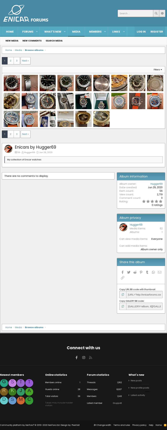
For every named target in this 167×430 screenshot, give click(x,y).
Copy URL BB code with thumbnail (137, 290)
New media (12, 40)
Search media (54, 40)
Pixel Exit (77, 425)
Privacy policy (138, 425)
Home (10, 31)
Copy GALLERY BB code (131, 301)
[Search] (135, 13)
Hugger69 (31, 152)
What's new (52, 31)
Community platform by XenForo (32, 425)
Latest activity (137, 394)
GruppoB (116, 403)
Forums (27, 31)
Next (26, 62)
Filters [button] (155, 71)
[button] (37, 32)
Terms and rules (120, 425)
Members (95, 31)
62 (159, 229)
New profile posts (139, 387)
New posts (135, 379)
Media (76, 31)
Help (149, 425)
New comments (32, 40)
